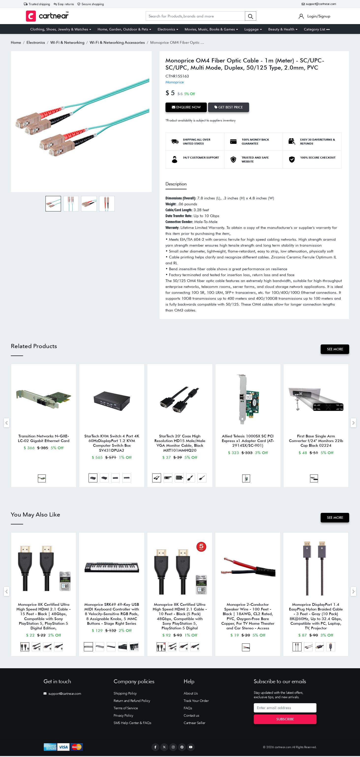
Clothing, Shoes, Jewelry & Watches (59, 29)
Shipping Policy (125, 694)
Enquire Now (186, 107)
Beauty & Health (281, 29)
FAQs (188, 709)
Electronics (166, 29)
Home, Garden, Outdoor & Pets (123, 29)
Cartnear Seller (194, 724)
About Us (190, 694)
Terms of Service (126, 709)
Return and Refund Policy (132, 701)
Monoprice (174, 82)
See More (335, 349)
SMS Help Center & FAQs (132, 724)
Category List (317, 29)
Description (176, 183)
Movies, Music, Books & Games (210, 29)
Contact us (191, 716)
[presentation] (6, 423)
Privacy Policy (123, 716)
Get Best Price (229, 107)
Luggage (251, 29)
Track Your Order (196, 701)
